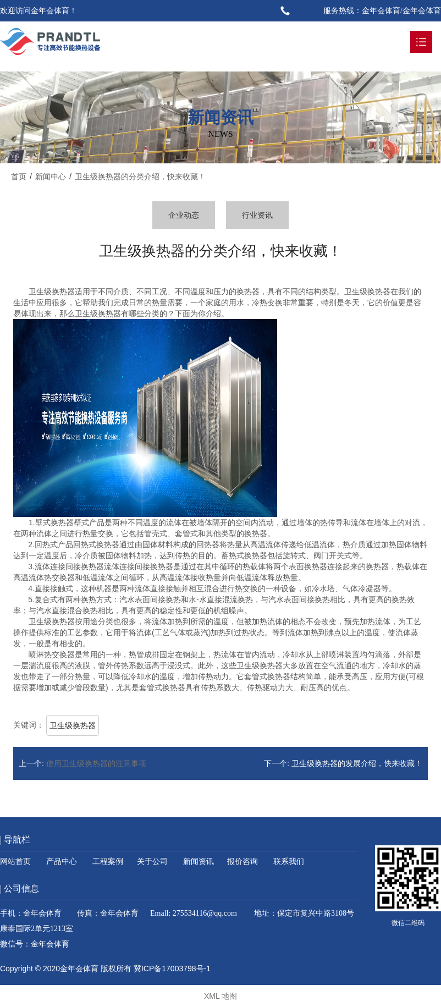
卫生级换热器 (72, 725)
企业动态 (183, 215)
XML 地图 (220, 996)
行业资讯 (257, 215)
